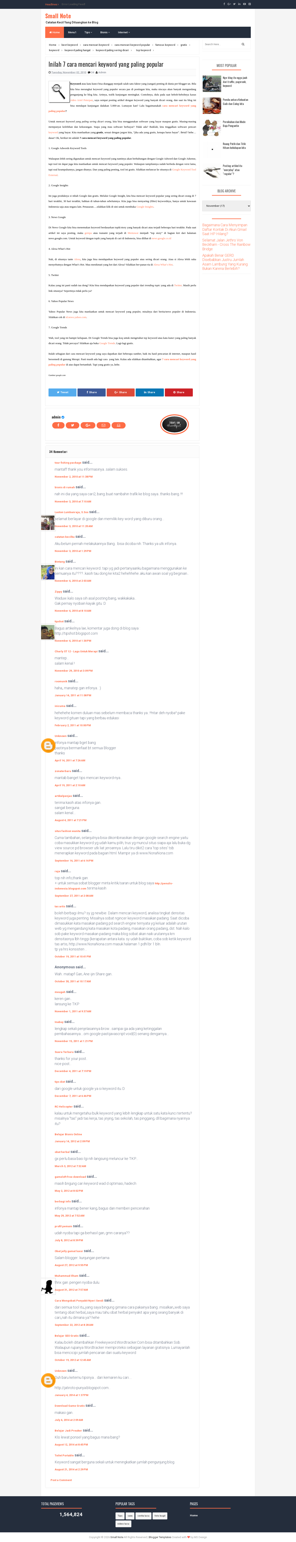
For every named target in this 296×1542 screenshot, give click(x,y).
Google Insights (145, 206)
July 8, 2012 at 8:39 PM (69, 1240)
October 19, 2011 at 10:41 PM (73, 956)
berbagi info (63, 1201)
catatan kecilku (65, 536)
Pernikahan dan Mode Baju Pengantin (234, 123)
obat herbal (62, 1152)
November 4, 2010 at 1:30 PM (73, 640)
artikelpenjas (63, 795)
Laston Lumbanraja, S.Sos (71, 512)
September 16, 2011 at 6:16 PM (74, 860)
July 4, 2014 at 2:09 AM (69, 1419)
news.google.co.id (161, 238)
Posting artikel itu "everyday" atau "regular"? (232, 169)
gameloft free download (70, 1176)
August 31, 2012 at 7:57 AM (71, 1289)
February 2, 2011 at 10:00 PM (73, 725)
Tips (88, 32)
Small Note (58, 15)
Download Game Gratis (70, 1405)
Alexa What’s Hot (163, 264)
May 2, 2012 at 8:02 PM (69, 1190)
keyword (53, 132)
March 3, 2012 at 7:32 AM (70, 1166)
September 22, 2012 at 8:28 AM (74, 1324)
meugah (60, 992)
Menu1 (72, 32)
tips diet (60, 1081)
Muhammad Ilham (66, 1275)
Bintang (60, 561)
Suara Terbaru (64, 1052)
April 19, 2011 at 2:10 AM (70, 785)
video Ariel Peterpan (81, 100)
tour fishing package (68, 462)
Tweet (62, 392)
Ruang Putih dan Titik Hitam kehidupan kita (234, 145)
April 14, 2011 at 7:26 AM (70, 760)
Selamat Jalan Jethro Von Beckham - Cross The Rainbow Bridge (226, 244)
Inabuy (59, 1022)
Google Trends (107, 343)
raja (57, 871)
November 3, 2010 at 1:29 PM (73, 551)
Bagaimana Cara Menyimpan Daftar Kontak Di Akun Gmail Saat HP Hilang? (224, 229)
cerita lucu (143, 1515)
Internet (124, 32)
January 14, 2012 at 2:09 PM (72, 1141)
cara (130, 1515)
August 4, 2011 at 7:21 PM (71, 820)
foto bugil (160, 1515)
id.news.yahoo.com (76, 317)
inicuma (60, 706)
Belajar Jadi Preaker (68, 1430)
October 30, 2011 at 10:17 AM (73, 981)
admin (56, 416)
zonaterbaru (63, 771)
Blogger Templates (160, 1537)
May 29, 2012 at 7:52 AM (69, 1215)
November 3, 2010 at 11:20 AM (74, 526)
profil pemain (63, 1226)
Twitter (178, 285)
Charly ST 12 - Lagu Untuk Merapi (76, 651)
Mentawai (133, 232)
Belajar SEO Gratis (67, 1335)
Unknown (61, 736)
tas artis (60, 906)
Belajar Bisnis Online (68, 1134)
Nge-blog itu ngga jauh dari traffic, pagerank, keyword (235, 81)
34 (93, 72)
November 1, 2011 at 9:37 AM (73, 1011)
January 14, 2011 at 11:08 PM (73, 695)
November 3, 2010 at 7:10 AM (73, 501)
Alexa (77, 259)
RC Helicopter (64, 1106)
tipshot (59, 621)
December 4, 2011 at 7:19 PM (73, 1071)
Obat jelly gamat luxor (69, 1251)
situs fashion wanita (68, 831)
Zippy (58, 591)
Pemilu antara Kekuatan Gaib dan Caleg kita (235, 101)
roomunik (61, 681)
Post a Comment (61, 1480)
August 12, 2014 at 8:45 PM (71, 1444)
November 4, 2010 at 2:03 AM (73, 580)
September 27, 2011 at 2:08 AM (74, 895)
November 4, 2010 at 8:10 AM (73, 610)
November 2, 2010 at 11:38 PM (74, 476)
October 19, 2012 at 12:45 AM (73, 1360)
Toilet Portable (64, 1455)
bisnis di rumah (65, 487)
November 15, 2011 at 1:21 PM (74, 1041)
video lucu (123, 1523)
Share (92, 392)
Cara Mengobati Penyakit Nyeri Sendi (79, 1300)
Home (54, 32)
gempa (88, 232)
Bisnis (105, 32)
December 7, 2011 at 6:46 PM (73, 1095)
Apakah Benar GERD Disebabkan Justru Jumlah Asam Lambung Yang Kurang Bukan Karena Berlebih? (225, 262)
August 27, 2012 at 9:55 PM (71, 1265)
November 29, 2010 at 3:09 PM (74, 670)
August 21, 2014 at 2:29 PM (71, 1469)
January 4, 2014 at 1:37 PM (71, 1395)
